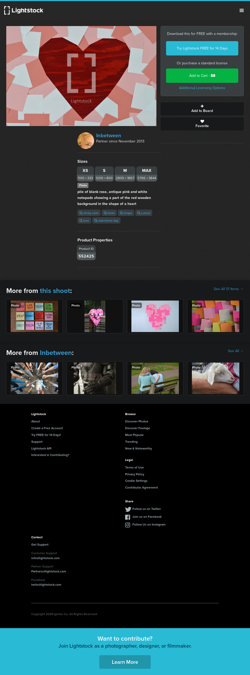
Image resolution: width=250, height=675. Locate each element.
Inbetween (108, 135)
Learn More (125, 662)
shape (126, 213)
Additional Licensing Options (202, 88)
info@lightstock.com (45, 558)
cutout (143, 213)
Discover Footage (137, 428)
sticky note (89, 213)
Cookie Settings (136, 480)
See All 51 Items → (229, 289)
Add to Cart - (202, 75)
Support (36, 441)
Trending (131, 441)
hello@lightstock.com (46, 584)
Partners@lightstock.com (48, 571)
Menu (241, 10)
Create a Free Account (47, 428)
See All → (236, 351)
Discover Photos (136, 421)
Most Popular (134, 435)
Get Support (39, 544)
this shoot (55, 291)
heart (109, 213)
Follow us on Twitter (146, 509)
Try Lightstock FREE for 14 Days (202, 48)
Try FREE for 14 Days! (46, 435)
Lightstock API (41, 448)
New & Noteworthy (138, 448)
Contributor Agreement (141, 487)
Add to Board (202, 108)
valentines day (106, 220)
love (84, 220)
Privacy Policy (134, 474)
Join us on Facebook (147, 516)
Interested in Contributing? (50, 455)
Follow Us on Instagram (149, 524)
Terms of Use (134, 467)
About (35, 421)
